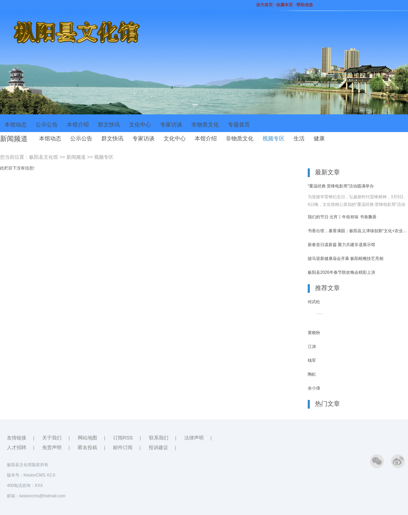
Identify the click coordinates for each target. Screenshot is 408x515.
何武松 (314, 301)
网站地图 (87, 437)
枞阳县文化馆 (43, 157)
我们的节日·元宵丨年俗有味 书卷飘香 (342, 217)
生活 (299, 138)
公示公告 (47, 125)
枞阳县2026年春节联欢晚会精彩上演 (341, 272)
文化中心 (140, 125)
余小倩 (314, 388)
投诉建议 (158, 447)
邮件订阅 (122, 447)
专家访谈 (171, 125)
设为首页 (264, 4)
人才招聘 (16, 447)
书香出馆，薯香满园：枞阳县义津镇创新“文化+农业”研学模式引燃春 (358, 230)
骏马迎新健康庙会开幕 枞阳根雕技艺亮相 (345, 258)
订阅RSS (123, 437)
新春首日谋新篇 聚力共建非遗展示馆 (341, 244)
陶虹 (312, 374)
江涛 (312, 346)
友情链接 (16, 437)
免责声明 (52, 447)
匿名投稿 (87, 447)
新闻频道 (76, 157)
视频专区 (273, 138)
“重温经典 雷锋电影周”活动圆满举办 (341, 186)
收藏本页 (284, 4)
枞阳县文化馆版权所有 (27, 464)
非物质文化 (205, 125)
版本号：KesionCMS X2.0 (31, 475)
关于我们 (52, 437)
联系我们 (158, 437)
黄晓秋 (314, 332)
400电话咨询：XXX (25, 485)
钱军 (312, 360)
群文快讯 (109, 125)
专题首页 (239, 125)
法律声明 (194, 437)
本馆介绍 (78, 125)
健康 (319, 138)
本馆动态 (15, 125)
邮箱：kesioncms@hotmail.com (36, 496)
